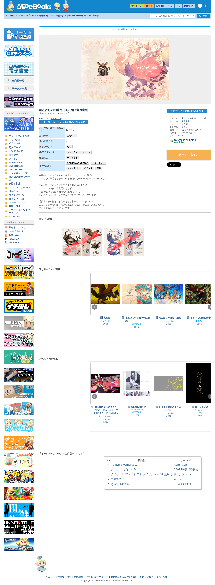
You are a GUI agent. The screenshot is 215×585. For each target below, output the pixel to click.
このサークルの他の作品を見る (187, 111)
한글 (178, 6)
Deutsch (188, 6)
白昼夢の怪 (117, 479)
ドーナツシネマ (105, 416)
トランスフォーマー (19, 173)
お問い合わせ (93, 15)
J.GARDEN (14, 216)
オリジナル (14, 139)
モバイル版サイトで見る (125, 29)
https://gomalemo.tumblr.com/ (54, 113)
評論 (11, 183)
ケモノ (12, 136)
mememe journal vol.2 (124, 464)
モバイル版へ (162, 577)
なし (69, 146)
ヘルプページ (30, 15)
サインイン (136, 6)
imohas (178, 479)
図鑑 (99, 168)
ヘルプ (49, 577)
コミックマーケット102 (78, 152)
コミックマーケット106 (19, 187)
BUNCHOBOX (182, 484)
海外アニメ (14, 155)
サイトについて (17, 227)
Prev (94, 307)
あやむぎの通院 (120, 484)
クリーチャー (98, 163)
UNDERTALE (16, 166)
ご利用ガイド (14, 15)
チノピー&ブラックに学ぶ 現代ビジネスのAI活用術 (141, 474)
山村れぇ (71, 135)
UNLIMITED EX (17, 202)
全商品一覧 (15, 80)
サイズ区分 (175, 135)
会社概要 (60, 577)
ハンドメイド (16, 151)
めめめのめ (180, 464)
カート (149, 6)
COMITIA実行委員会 (186, 469)
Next (210, 307)
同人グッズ (14, 147)
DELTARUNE (16, 169)
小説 (17, 183)
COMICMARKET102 (77, 163)
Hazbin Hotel (16, 162)
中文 (170, 6)
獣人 (20, 136)
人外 (26, 136)
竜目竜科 (186, 121)
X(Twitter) (14, 239)
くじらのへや (199, 410)
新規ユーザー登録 (75, 15)
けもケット (14, 191)
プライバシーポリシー (97, 577)
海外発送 (51, 15)
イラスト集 (14, 143)
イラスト (88, 168)
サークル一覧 (17, 88)
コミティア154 (16, 195)
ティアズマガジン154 (124, 469)
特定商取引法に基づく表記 (124, 577)
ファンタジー (73, 168)
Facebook (14, 242)
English (160, 6)
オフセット (72, 158)
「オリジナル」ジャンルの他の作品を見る (63, 122)
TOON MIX (14, 206)
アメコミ (13, 159)
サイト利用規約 (75, 577)
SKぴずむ (168, 410)
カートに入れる (189, 155)
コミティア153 (16, 199)
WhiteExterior (137, 410)
